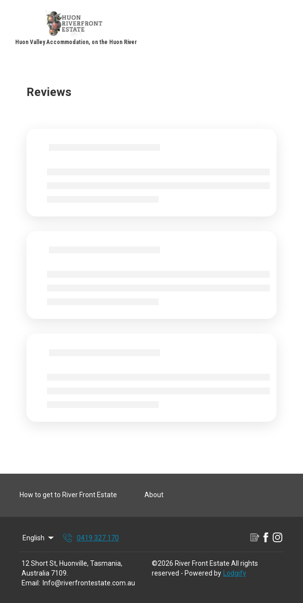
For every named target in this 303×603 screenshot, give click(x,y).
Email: (31, 583)
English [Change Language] (39, 537)
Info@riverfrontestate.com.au (89, 583)
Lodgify (234, 573)
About (153, 495)
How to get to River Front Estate (68, 495)
